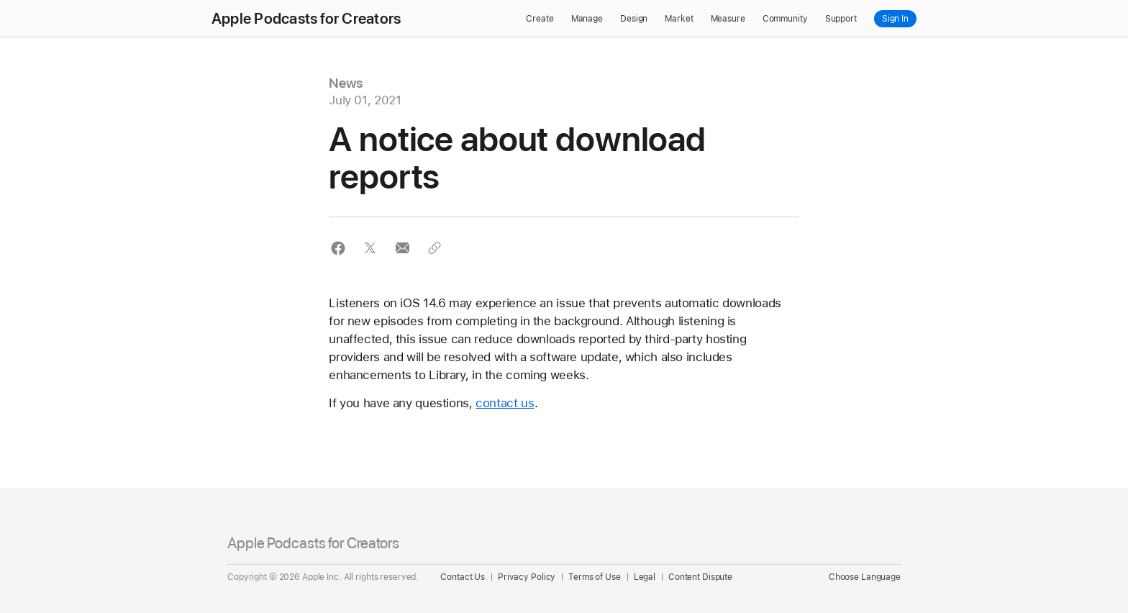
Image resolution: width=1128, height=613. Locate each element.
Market (679, 19)
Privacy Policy (526, 577)
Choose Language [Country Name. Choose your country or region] (865, 577)
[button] (338, 248)
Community (785, 19)
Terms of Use (594, 577)
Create (539, 19)
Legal (644, 577)
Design (633, 19)
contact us (505, 403)
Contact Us (462, 577)
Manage (587, 19)
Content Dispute (700, 577)
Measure (728, 19)
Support (841, 19)
